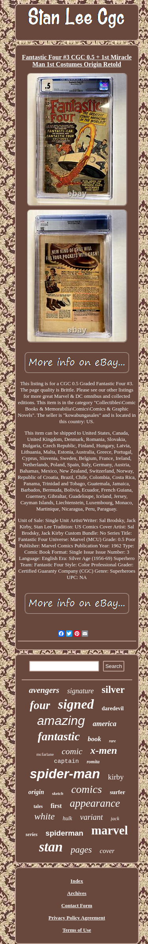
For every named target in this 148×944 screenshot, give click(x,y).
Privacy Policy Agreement (77, 918)
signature (80, 691)
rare (112, 741)
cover (107, 851)
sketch (58, 793)
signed (76, 704)
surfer (117, 792)
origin (36, 792)
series (31, 834)
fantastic (59, 736)
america (104, 724)
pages (81, 850)
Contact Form (76, 905)
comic (72, 751)
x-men (103, 750)
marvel (109, 830)
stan (51, 847)
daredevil (113, 708)
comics (86, 789)
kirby (116, 777)
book (94, 739)
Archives (76, 893)
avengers (44, 690)
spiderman (64, 833)
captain (66, 761)
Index (77, 881)
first (56, 805)
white (44, 816)
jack (115, 818)
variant (91, 817)
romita (93, 761)
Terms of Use (76, 930)
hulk (67, 818)
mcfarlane (45, 754)
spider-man (65, 773)
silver (113, 689)
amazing (61, 720)
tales (38, 806)
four (40, 705)
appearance (95, 803)
